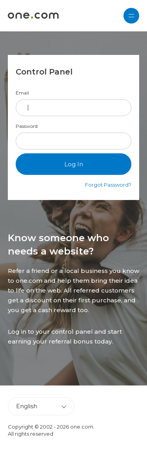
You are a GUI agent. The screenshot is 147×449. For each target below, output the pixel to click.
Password (27, 126)
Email (22, 93)
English (26, 406)
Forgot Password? (108, 185)
